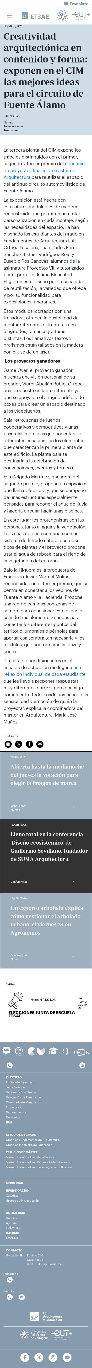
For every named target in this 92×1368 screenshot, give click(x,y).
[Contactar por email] (22, 1297)
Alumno (8, 122)
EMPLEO (12, 1238)
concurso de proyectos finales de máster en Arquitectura (44, 170)
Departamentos (16, 1112)
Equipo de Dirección (19, 1082)
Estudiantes (11, 130)
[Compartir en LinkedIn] (8, 743)
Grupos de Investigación (22, 1200)
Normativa (13, 1117)
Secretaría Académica (21, 1092)
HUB (9, 1122)
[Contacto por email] (82, 1065)
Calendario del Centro (21, 1102)
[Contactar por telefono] (10, 1065)
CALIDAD (12, 1233)
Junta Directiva (15, 1087)
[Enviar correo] (40, 743)
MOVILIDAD (14, 1183)
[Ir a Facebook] (25, 1357)
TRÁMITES (13, 1228)
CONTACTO (14, 1250)
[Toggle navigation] (9, 16)
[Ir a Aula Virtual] (53, 1053)
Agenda (11, 1223)
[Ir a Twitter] (39, 1357)
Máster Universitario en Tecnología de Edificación (39, 1167)
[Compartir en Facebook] (29, 743)
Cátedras (12, 1195)
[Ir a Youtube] (67, 1357)
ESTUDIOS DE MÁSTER (22, 1152)
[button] (71, 3)
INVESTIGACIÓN (17, 1190)
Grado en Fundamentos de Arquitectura (33, 1139)
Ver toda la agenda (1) (82, 1000)
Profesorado (14, 1107)
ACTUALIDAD (15, 1212)
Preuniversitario (13, 126)
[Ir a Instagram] (53, 1357)
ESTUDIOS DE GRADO (21, 1134)
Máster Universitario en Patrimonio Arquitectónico (39, 1162)
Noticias (11, 1217)
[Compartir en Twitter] (18, 743)
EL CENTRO (14, 1077)
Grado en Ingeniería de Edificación (29, 1144)
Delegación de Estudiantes (24, 1097)
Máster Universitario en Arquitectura (30, 1157)
